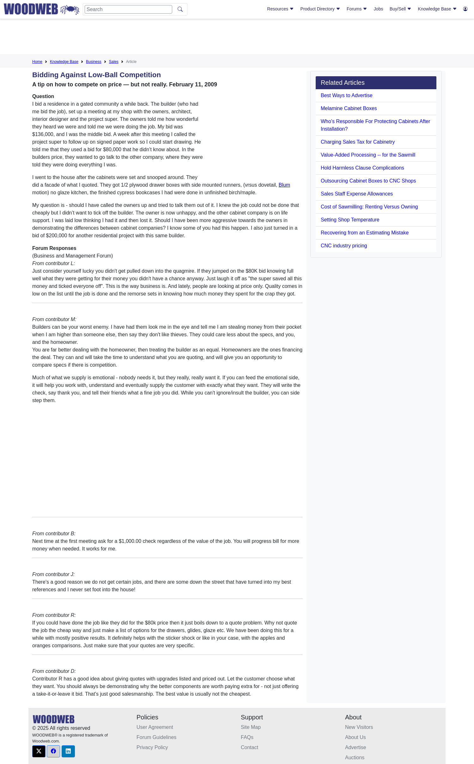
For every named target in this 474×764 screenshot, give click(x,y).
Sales (113, 61)
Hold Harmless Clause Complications (362, 168)
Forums (357, 8)
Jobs (378, 8)
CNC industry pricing (344, 245)
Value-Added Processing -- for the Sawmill (368, 155)
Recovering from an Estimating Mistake (365, 232)
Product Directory (320, 8)
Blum (284, 185)
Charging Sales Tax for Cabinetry (358, 142)
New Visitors (359, 727)
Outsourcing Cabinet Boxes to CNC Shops (368, 180)
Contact (249, 747)
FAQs (247, 737)
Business (93, 61)
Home (37, 61)
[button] (39, 751)
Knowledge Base (437, 8)
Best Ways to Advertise (347, 95)
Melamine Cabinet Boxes (349, 108)
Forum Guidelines (156, 737)
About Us (355, 737)
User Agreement (155, 727)
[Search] (128, 9)
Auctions (354, 757)
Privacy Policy (152, 747)
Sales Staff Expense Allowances (357, 193)
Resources (280, 8)
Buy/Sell (400, 8)
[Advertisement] (237, 37)
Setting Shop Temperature (350, 219)
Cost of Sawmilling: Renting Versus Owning (369, 206)
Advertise (355, 747)
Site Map (251, 727)
